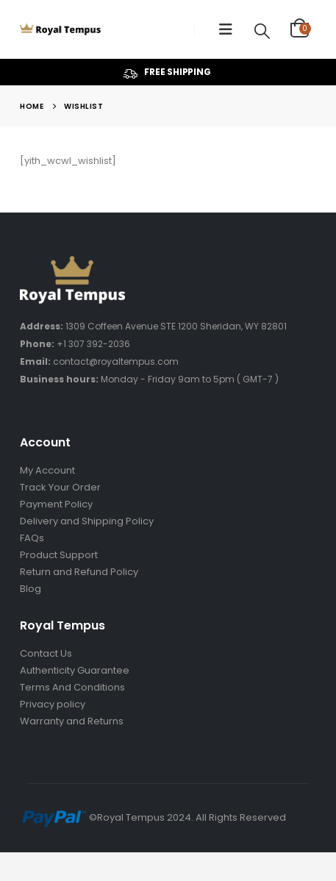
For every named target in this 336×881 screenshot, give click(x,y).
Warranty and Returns (72, 721)
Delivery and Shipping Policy (87, 521)
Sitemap (40, 738)
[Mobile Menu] (226, 29)
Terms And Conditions (72, 687)
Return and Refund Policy (79, 572)
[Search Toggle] (262, 30)
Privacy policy (52, 704)
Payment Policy (56, 504)
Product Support (59, 555)
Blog (30, 589)
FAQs (32, 538)
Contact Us (46, 653)
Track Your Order (60, 487)
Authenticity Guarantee (74, 670)
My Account (47, 470)
